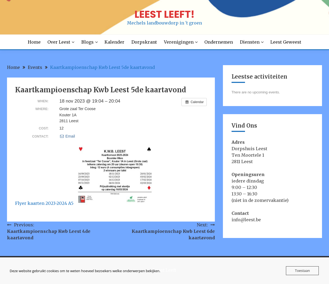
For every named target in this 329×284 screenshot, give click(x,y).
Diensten (250, 42)
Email (67, 136)
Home (34, 42)
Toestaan (302, 270)
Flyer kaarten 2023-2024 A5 (44, 203)
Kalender (114, 42)
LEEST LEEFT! (164, 14)
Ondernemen (218, 42)
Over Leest (58, 42)
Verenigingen (179, 42)
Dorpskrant (144, 42)
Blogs (87, 42)
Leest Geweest (285, 42)
